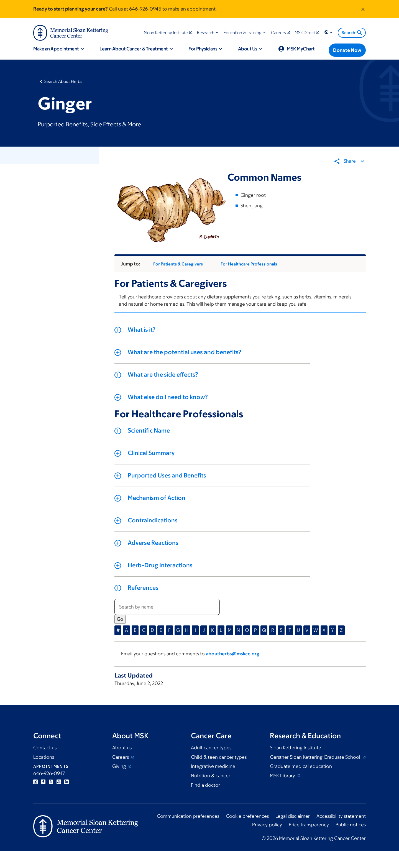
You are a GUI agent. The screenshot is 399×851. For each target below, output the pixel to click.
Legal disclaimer (292, 816)
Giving (119, 766)
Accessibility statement (341, 816)
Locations (43, 757)
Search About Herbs (63, 81)
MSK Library (283, 775)
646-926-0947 (49, 773)
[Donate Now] (347, 50)
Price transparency (309, 824)
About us (122, 747)
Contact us (45, 747)
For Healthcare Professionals (249, 264)
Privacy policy (267, 824)
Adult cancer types (211, 747)
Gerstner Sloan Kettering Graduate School (315, 757)
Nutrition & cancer (210, 775)
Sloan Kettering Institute (295, 747)
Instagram (35, 782)
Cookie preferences (247, 816)
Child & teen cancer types (219, 757)
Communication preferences (188, 816)
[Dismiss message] (363, 9)
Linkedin (66, 782)
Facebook (43, 782)
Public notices (351, 824)
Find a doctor (205, 785)
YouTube (59, 782)
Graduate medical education (301, 766)
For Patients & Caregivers (178, 264)
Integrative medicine (213, 766)
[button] (208, 32)
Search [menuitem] (352, 32)
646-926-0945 (145, 9)
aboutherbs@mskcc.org (232, 654)
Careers (121, 757)
